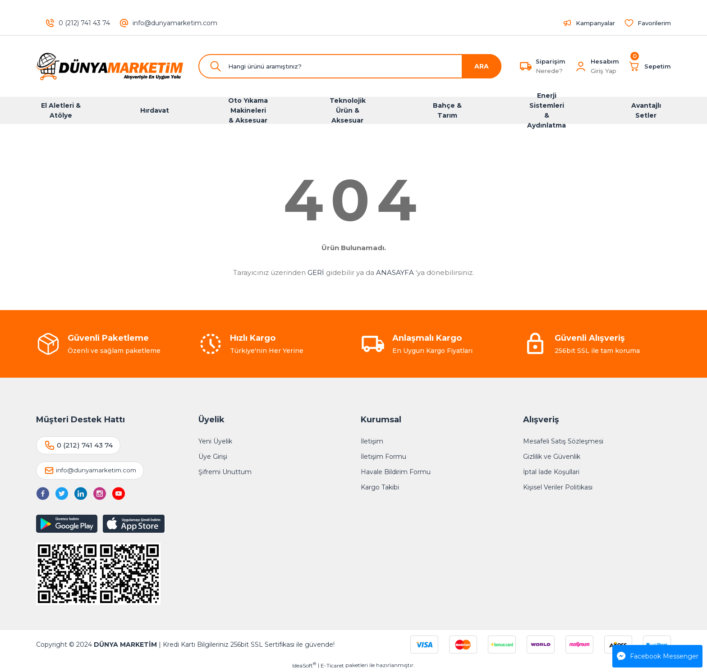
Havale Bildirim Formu (396, 472)
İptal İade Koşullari (551, 472)
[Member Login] (580, 66)
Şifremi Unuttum (225, 472)
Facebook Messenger (657, 656)
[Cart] (649, 66)
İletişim (372, 441)
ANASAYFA (395, 272)
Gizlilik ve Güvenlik (551, 457)
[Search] (349, 66)
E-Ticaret (332, 665)
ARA (481, 66)
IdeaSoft (304, 665)
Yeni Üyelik (215, 441)
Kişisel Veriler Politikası (557, 487)
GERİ (316, 272)
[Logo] (110, 66)
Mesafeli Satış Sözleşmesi (563, 441)
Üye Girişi (212, 457)
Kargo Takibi (380, 487)
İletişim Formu (383, 457)
